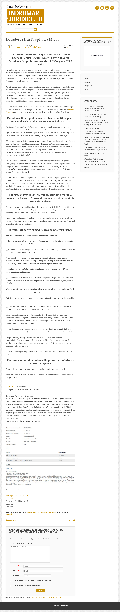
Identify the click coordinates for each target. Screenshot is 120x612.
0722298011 (10, 498)
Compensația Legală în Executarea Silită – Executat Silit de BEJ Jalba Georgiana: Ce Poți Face (96, 122)
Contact (87, 82)
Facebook (97, 8)
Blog (86, 89)
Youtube (107, 8)
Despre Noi (88, 86)
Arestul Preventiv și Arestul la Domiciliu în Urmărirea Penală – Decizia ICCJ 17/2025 (95, 108)
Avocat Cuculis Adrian (33, 47)
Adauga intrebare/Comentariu (27, 543)
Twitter (102, 8)
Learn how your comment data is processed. (46, 597)
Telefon (16, 576)
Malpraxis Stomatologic (92, 128)
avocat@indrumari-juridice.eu (17, 495)
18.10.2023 (11, 387)
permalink (10, 514)
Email (112, 8)
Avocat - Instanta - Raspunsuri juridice (41, 512)
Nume (16, 566)
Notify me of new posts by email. (28, 585)
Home (86, 79)
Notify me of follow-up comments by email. (33, 580)
